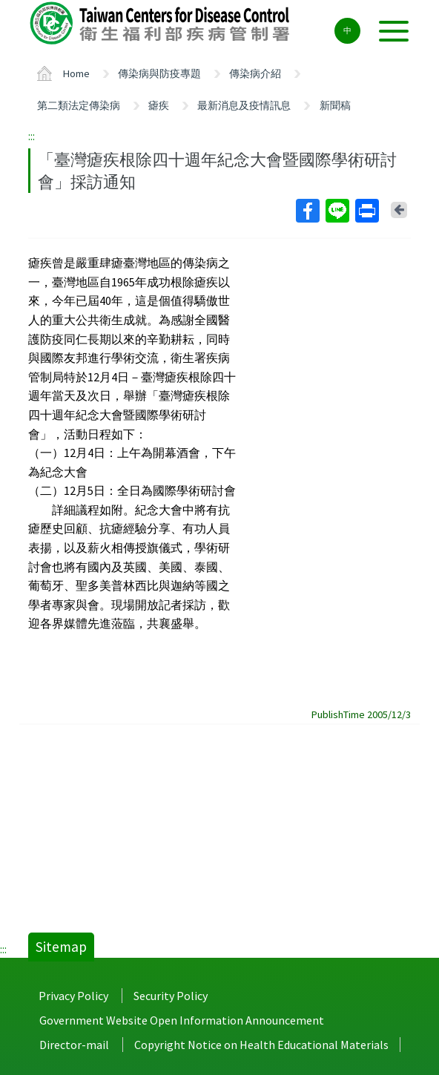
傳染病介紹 (255, 73)
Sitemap (61, 947)
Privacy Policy (73, 995)
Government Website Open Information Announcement (181, 1020)
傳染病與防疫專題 (159, 73)
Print (366, 211)
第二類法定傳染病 (78, 105)
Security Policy (170, 995)
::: (31, 135)
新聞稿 (335, 105)
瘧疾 (158, 105)
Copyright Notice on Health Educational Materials (261, 1044)
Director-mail (74, 1044)
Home (76, 73)
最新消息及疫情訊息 (244, 105)
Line (336, 211)
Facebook (307, 211)
